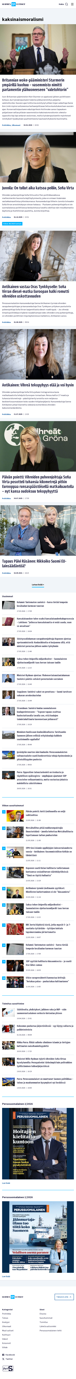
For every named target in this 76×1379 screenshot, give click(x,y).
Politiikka (6, 125)
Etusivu (43, 1313)
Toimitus (44, 1322)
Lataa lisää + (38, 584)
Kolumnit (6, 1343)
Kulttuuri (6, 1334)
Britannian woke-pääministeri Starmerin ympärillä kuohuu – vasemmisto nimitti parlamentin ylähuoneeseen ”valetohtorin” (35, 85)
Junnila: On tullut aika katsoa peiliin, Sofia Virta (38, 188)
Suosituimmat (46, 1318)
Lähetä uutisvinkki (48, 1326)
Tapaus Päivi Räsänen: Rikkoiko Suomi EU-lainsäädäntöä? (34, 563)
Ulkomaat (16, 125)
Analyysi (6, 1322)
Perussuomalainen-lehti (51, 1330)
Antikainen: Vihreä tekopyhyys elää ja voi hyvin (38, 385)
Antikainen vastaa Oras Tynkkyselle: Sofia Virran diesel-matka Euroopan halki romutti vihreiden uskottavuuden (35, 291)
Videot (5, 1339)
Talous (5, 1318)
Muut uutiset (8, 1330)
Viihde (5, 1347)
